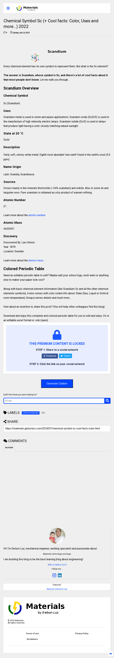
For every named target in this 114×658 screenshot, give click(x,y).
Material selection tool (57, 589)
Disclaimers (32, 639)
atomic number (36, 215)
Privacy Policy (81, 633)
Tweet (65, 356)
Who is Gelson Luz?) (57, 565)
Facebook (50, 356)
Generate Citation (57, 383)
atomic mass (35, 260)
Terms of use (32, 633)
